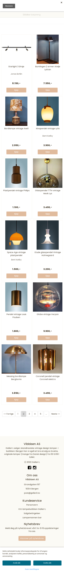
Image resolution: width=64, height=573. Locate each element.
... (46, 413)
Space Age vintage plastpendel (16, 254)
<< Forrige (8, 413)
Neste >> (55, 413)
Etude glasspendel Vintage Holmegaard (48, 254)
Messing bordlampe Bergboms (16, 378)
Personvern (32, 504)
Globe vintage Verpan (48, 314)
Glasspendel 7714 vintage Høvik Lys (47, 192)
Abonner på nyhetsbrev (32, 538)
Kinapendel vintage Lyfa (47, 128)
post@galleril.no (32, 493)
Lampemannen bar (32, 517)
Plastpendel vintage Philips (16, 190)
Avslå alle (16, 563)
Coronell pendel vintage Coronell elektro (48, 378)
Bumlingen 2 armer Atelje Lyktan (47, 68)
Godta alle (47, 563)
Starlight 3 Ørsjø (16, 66)
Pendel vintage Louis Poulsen (16, 316)
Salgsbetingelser (32, 513)
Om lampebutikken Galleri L (32, 509)
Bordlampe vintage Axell (16, 128)
